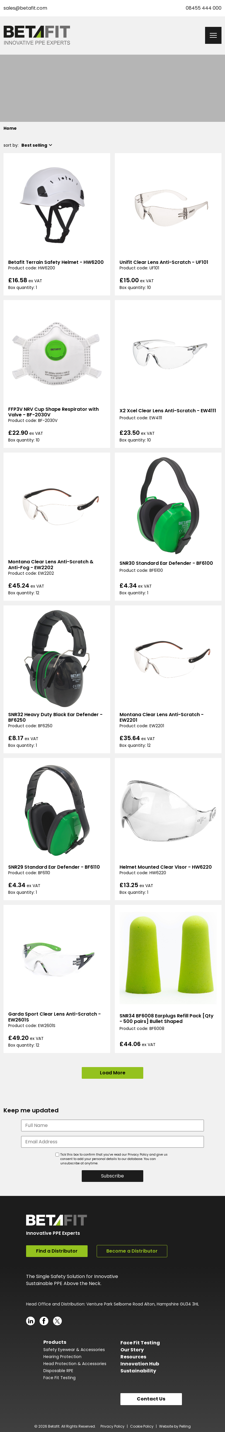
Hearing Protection (62, 1354)
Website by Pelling (175, 1424)
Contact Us (151, 1397)
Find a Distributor (57, 1251)
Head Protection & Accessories (74, 1362)
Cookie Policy (142, 1424)
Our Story (132, 1347)
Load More (112, 1072)
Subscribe (112, 1176)
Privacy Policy (112, 1424)
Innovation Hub (139, 1361)
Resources (133, 1354)
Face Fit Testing (59, 1376)
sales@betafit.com (25, 8)
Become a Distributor (132, 1251)
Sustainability (138, 1368)
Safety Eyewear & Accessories (74, 1347)
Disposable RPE (58, 1369)
